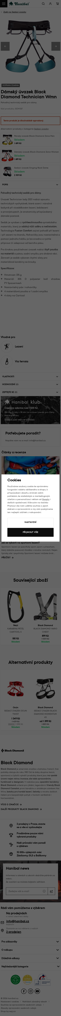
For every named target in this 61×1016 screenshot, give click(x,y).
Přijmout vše (30, 532)
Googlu (45, 499)
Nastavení (31, 522)
